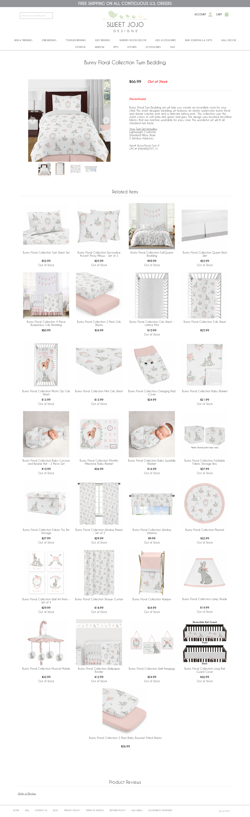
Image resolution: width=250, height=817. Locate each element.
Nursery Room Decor (133, 40)
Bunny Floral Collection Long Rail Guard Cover (204, 670)
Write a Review (27, 793)
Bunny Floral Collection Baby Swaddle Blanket (152, 462)
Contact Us (41, 810)
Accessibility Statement (160, 810)
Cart (219, 14)
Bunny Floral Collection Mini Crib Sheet (99, 391)
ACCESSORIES (153, 46)
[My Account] (210, 14)
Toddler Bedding (76, 40)
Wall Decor (228, 40)
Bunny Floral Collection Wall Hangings (152, 668)
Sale (172, 46)
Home (16, 810)
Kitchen (131, 46)
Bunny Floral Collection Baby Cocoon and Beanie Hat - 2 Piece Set (46, 462)
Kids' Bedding (102, 40)
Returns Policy (117, 810)
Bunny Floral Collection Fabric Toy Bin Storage (46, 531)
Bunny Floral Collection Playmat (204, 529)
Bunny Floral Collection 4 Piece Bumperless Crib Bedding (46, 323)
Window (99, 46)
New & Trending (23, 40)
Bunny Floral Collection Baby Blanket (204, 391)
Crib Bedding (49, 40)
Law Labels (136, 810)
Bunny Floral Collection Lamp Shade (204, 599)
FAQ (27, 810)
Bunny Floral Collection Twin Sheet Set (46, 252)
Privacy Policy (72, 810)
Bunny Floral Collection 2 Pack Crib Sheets (99, 323)
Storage (80, 46)
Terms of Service (95, 810)
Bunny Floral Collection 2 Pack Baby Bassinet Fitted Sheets (125, 737)
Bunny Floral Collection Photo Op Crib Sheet (46, 393)
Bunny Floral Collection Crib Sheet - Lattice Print (152, 323)
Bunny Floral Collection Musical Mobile (46, 668)
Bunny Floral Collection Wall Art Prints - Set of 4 (46, 601)
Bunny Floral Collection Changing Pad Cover (151, 393)
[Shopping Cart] (226, 14)
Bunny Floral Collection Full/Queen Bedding (152, 254)
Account (200, 14)
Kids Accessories (165, 40)
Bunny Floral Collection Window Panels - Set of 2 (99, 531)
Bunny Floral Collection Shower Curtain (99, 599)
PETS (115, 46)
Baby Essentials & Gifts (198, 40)
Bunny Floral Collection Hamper (152, 599)
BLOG (55, 810)
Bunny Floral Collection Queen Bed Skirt (205, 254)
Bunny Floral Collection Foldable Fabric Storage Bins (204, 462)
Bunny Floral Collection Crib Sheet (205, 321)
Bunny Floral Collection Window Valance (152, 531)
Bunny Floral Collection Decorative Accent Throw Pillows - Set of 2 (99, 254)
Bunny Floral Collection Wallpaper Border (99, 670)
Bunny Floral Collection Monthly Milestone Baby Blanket (99, 462)
